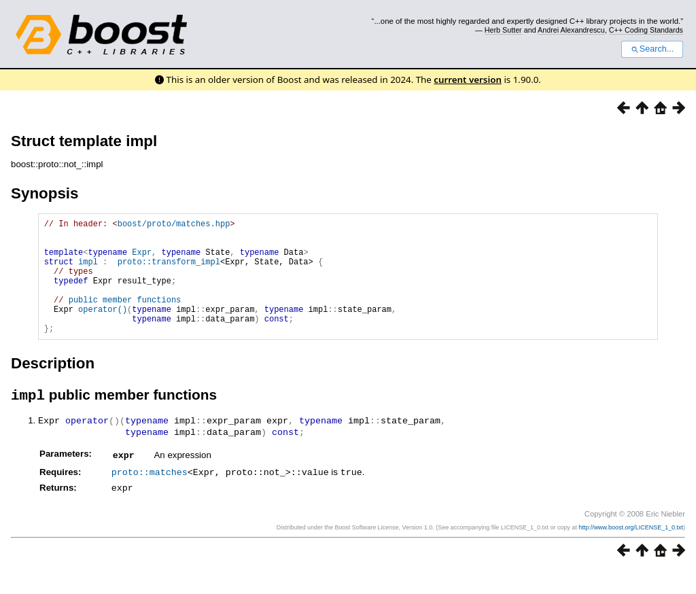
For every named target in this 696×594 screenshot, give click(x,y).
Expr (142, 260)
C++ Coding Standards (646, 30)
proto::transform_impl (169, 271)
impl (88, 271)
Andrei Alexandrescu (571, 30)
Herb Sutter (503, 30)
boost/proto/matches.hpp (174, 225)
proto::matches (149, 497)
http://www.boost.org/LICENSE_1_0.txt (630, 551)
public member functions (125, 318)
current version (468, 79)
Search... (652, 49)
